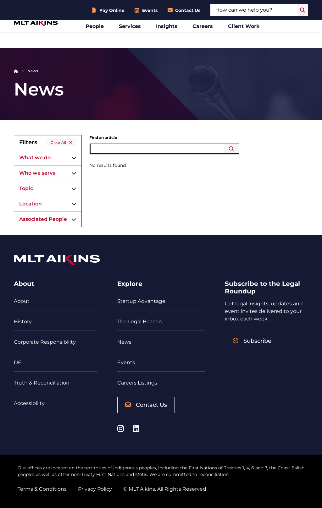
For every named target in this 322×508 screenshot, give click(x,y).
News (124, 342)
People (111, 36)
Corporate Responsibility (45, 342)
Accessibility (29, 403)
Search (231, 149)
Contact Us (187, 10)
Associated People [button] (43, 219)
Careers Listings (137, 383)
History (23, 322)
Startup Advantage (141, 301)
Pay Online (112, 10)
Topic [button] (26, 188)
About (22, 301)
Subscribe (252, 340)
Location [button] (30, 204)
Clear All (58, 142)
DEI (18, 362)
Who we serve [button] (37, 173)
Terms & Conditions (42, 489)
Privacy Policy (95, 489)
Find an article (103, 137)
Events (150, 10)
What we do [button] (35, 158)
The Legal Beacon (139, 322)
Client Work (260, 36)
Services (146, 36)
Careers (219, 36)
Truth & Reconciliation (41, 383)
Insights (183, 36)
